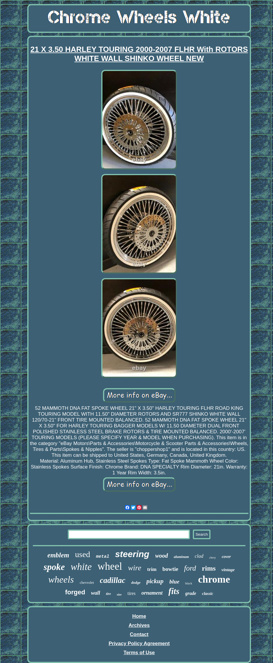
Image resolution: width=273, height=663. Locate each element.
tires (131, 593)
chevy (212, 557)
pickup (155, 581)
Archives (139, 625)
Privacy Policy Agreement (139, 643)
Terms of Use (139, 652)
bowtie (170, 569)
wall (95, 593)
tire (108, 594)
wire (134, 568)
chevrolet (87, 582)
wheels (61, 579)
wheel (109, 566)
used (82, 554)
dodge (136, 582)
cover (226, 556)
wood (161, 555)
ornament (152, 593)
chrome (214, 579)
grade (190, 593)
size (119, 594)
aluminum (181, 557)
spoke (54, 567)
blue (174, 582)
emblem (58, 555)
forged (75, 592)
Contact (139, 634)
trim (151, 569)
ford (190, 568)
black (188, 583)
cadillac (112, 580)
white (81, 566)
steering (132, 554)
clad (199, 556)
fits (173, 591)
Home (139, 616)
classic (207, 593)
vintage (228, 569)
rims (209, 568)
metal (102, 556)
